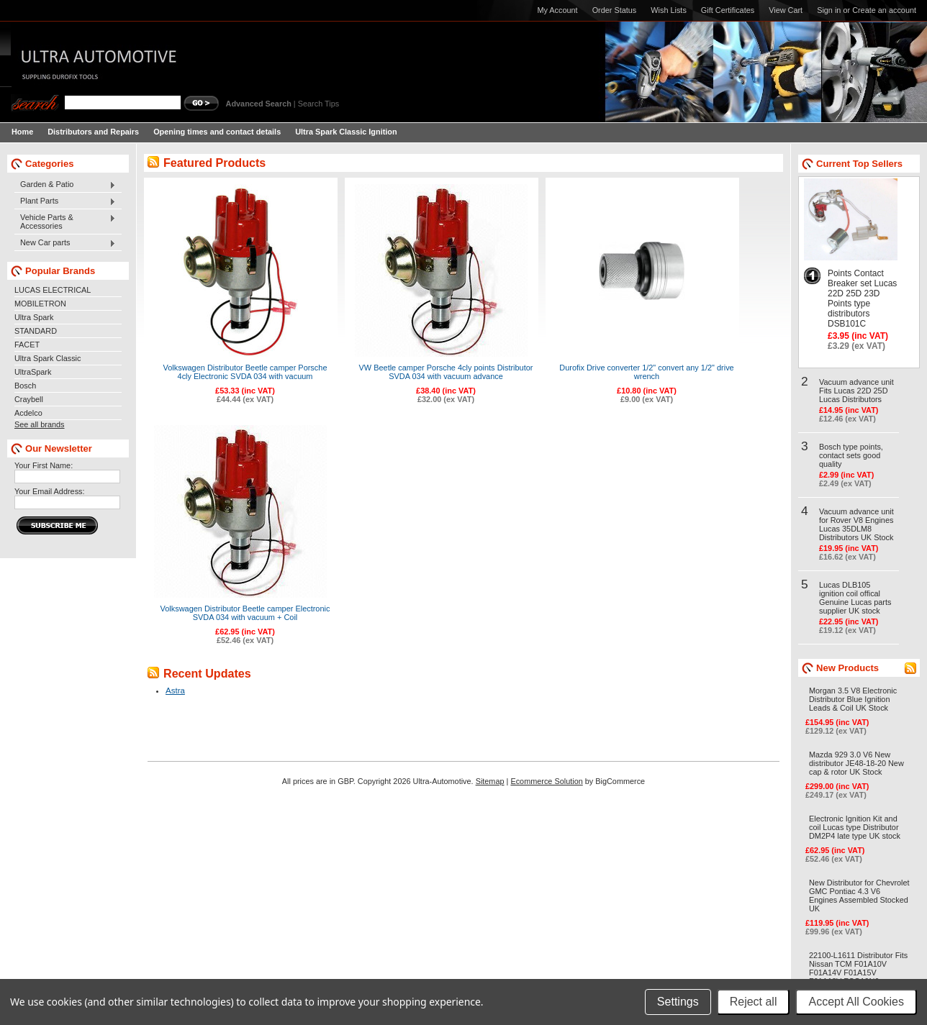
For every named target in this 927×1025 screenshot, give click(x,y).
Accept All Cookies (856, 1002)
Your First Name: (43, 465)
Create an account (884, 10)
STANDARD (35, 331)
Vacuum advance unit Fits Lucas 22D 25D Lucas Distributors (856, 391)
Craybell (28, 399)
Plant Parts (65, 201)
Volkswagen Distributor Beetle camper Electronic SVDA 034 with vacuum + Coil (245, 612)
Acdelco (28, 413)
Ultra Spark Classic (47, 358)
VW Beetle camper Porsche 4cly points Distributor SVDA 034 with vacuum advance (446, 372)
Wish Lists (669, 10)
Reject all (753, 1002)
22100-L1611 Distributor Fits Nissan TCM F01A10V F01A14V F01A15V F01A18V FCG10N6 (858, 968)
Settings (678, 1002)
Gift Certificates (727, 10)
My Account (557, 10)
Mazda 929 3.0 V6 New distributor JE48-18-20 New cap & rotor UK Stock (856, 763)
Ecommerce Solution (546, 781)
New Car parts (65, 243)
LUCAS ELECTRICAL (52, 290)
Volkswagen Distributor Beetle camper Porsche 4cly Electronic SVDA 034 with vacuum (245, 372)
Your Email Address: (49, 491)
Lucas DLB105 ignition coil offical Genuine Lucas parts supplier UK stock (855, 597)
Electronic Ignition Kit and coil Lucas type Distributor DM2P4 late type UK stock (854, 827)
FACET (27, 344)
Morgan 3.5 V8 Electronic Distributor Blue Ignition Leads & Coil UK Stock (853, 699)
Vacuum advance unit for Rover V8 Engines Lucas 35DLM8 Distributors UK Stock (856, 524)
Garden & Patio (65, 185)
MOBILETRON (40, 303)
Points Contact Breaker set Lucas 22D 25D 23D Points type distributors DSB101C (862, 298)
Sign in (829, 10)
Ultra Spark (33, 317)
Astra (175, 690)
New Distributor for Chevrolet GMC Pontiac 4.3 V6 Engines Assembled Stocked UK (859, 895)
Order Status (614, 10)
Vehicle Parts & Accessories (65, 221)
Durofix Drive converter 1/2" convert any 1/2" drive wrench (646, 372)
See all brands (39, 424)
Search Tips (318, 103)
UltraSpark (32, 372)
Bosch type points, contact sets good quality (851, 455)
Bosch (25, 385)
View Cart (785, 10)
